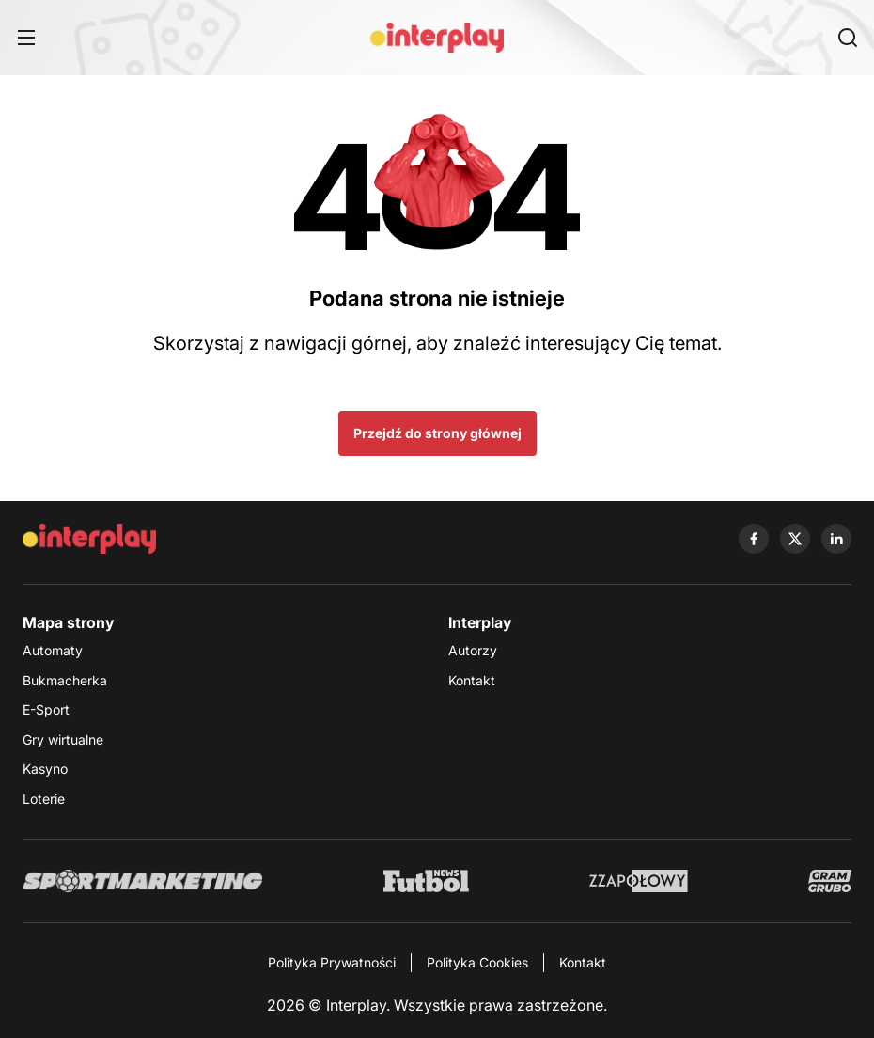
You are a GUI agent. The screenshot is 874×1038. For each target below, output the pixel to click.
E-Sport (46, 709)
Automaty (53, 650)
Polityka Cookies (477, 962)
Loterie (44, 799)
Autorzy (472, 650)
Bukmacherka (65, 680)
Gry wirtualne (63, 739)
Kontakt (471, 680)
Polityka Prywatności (332, 962)
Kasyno (45, 769)
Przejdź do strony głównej (437, 433)
